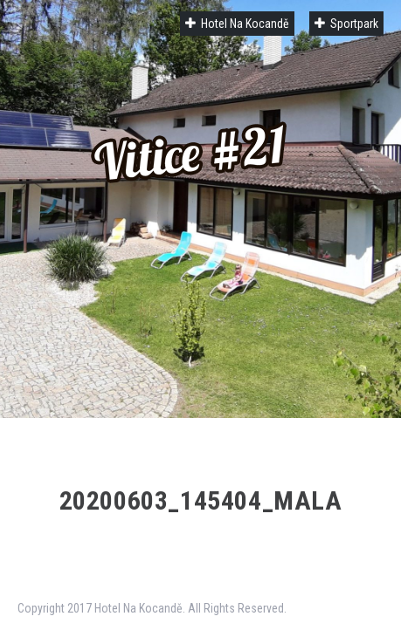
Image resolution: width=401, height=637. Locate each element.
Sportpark (346, 24)
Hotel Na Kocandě (237, 24)
